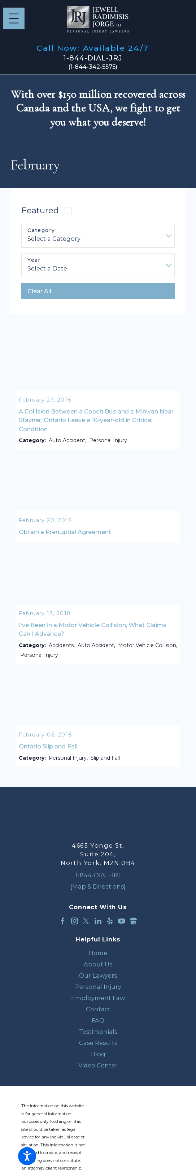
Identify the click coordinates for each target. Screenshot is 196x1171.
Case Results (98, 1043)
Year (34, 260)
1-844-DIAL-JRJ (92, 58)
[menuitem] (97, 954)
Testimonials (98, 1032)
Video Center (98, 1066)
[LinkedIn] (98, 922)
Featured (40, 210)
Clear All (39, 291)
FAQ (98, 1021)
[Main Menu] (14, 18)
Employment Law (98, 999)
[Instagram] (74, 922)
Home (98, 954)
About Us (98, 965)
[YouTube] (121, 922)
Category (41, 230)
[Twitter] (86, 922)
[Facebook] (62, 922)
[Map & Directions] (98, 887)
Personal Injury (98, 987)
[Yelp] (109, 922)
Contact (98, 1010)
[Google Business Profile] (133, 922)
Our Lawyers (98, 976)
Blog (98, 1054)
